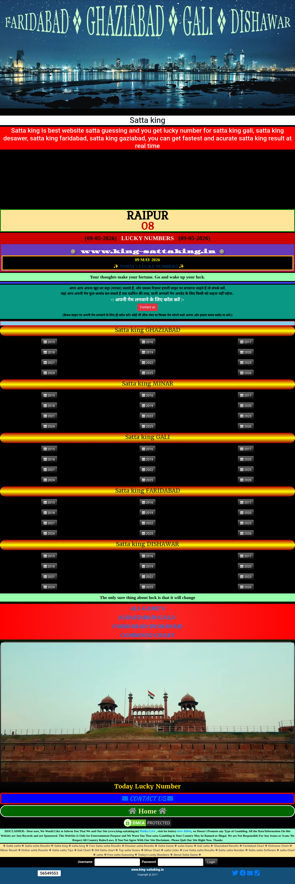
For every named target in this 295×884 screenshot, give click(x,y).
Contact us (147, 307)
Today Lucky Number (147, 786)
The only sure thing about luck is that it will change (147, 597)
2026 (245, 373)
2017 (245, 342)
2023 (245, 363)
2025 (147, 373)
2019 (147, 352)
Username (85, 862)
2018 (49, 352)
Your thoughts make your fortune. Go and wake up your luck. (147, 276)
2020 (245, 352)
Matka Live (147, 831)
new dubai (184, 831)
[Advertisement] (147, 179)
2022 (147, 363)
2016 (147, 342)
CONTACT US (147, 798)
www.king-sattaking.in (148, 251)
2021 (49, 363)
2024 (49, 373)
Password (149, 862)
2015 (49, 342)
